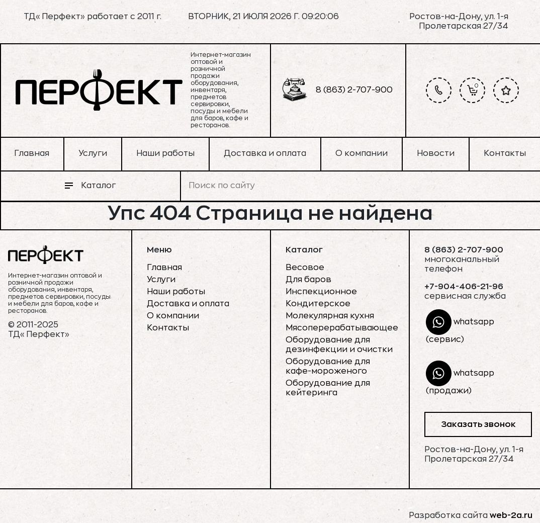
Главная (31, 153)
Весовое (305, 268)
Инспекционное (321, 292)
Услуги (92, 153)
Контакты (505, 153)
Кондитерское (318, 304)
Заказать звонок (478, 424)
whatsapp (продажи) (460, 378)
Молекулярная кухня (330, 316)
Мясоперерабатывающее (342, 328)
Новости (436, 153)
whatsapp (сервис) (460, 326)
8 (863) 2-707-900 (337, 90)
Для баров (308, 280)
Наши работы (165, 153)
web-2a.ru (511, 515)
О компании (361, 153)
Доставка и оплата (265, 153)
